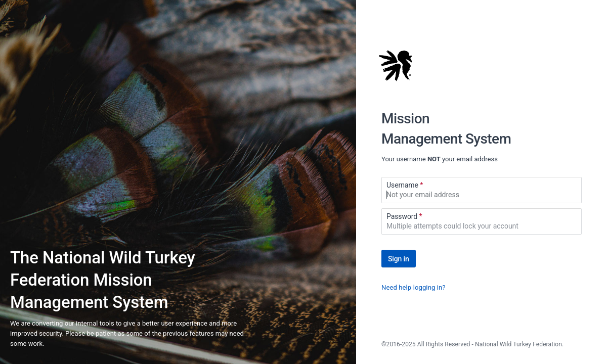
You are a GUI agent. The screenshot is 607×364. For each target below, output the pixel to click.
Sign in (398, 259)
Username (404, 185)
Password (404, 216)
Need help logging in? (413, 287)
